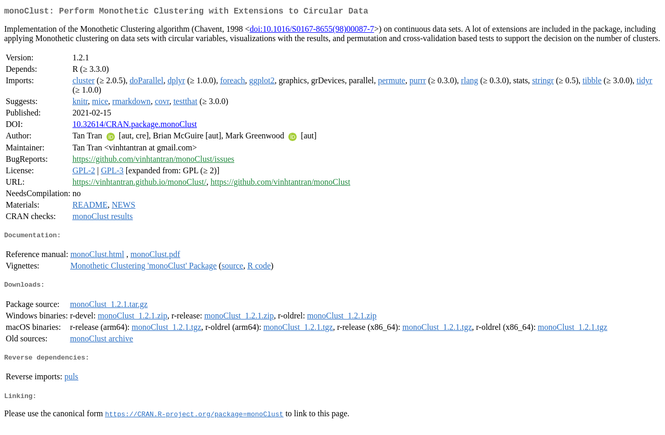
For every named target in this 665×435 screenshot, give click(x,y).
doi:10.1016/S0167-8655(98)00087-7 (312, 31)
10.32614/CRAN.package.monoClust (134, 126)
